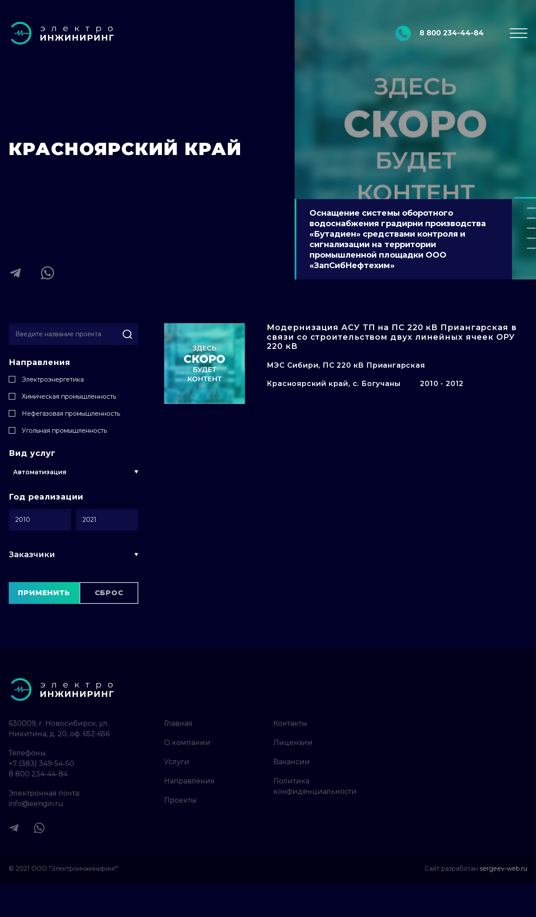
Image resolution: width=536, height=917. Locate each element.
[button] (525, 198)
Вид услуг (32, 453)
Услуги (176, 762)
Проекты (180, 800)
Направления (39, 362)
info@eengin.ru (36, 804)
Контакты (290, 723)
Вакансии (291, 762)
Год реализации (46, 497)
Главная (178, 723)
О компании (187, 742)
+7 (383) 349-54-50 (41, 763)
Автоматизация (39, 472)
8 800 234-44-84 (38, 774)
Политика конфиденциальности (315, 786)
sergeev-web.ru (503, 868)
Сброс (109, 593)
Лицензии (293, 742)
